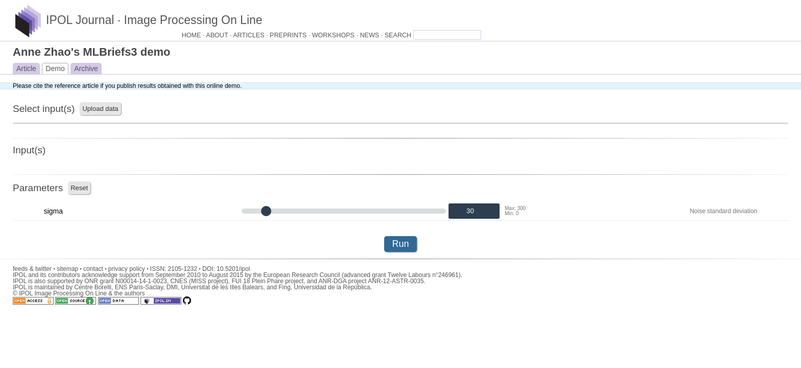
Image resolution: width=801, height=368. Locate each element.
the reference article (71, 85)
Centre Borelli (92, 287)
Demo (54, 68)
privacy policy (128, 268)
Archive (86, 68)
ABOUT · (219, 35)
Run (400, 244)
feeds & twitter (34, 268)
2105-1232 (184, 268)
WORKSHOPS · (336, 35)
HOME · (194, 35)
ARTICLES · (251, 35)
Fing (284, 287)
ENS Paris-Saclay (139, 287)
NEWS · (372, 35)
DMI (172, 287)
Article (26, 68)
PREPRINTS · (291, 35)
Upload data (100, 108)
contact (94, 268)
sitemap (69, 268)
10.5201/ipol (233, 268)
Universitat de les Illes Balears (222, 287)
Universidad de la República (332, 287)
